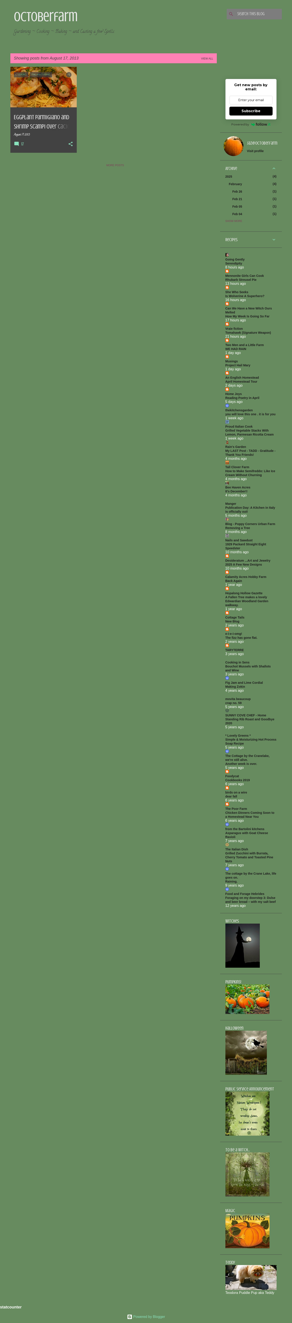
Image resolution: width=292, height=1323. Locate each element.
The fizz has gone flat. (241, 637)
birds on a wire (236, 792)
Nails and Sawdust (239, 540)
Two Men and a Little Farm (244, 345)
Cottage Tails (235, 617)
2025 (228, 176)
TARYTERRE (234, 650)
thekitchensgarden (239, 410)
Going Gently (235, 259)
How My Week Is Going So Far (247, 316)
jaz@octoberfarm (262, 143)
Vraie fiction (234, 328)
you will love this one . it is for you (250, 414)
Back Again (233, 581)
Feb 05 (237, 206)
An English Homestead (242, 377)
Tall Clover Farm (237, 467)
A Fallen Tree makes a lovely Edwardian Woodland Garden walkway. (246, 601)
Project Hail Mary (238, 365)
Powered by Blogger (146, 1317)
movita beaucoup (238, 699)
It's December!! (236, 491)
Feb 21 (237, 199)
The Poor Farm (236, 809)
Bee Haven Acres (238, 487)
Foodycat (232, 776)
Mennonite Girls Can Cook (244, 276)
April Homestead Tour (241, 381)
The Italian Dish (236, 849)
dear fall (231, 796)
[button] (70, 144)
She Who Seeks (236, 292)
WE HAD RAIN (235, 349)
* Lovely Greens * (238, 735)
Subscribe (250, 111)
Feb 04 (237, 214)
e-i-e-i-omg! (233, 633)
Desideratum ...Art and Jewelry (248, 560)
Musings (231, 361)
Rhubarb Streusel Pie (241, 279)
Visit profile (255, 151)
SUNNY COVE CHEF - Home (245, 715)
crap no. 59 (233, 703)
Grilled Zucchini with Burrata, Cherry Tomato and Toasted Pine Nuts (249, 857)
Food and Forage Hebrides (244, 894)
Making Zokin (235, 686)
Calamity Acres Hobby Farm (245, 577)
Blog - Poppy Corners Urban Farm (250, 524)
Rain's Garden (235, 447)
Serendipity (233, 263)
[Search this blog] (259, 14)
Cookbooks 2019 (237, 780)
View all (207, 58)
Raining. (231, 881)
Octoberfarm (46, 16)
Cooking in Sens (237, 662)
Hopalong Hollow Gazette (244, 593)
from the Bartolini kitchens (244, 829)
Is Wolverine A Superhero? (245, 296)
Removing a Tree (237, 528)
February (235, 184)
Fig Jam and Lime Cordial (244, 682)
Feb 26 (237, 191)
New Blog (232, 621)
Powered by (250, 124)
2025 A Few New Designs (243, 564)
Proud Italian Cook (239, 426)
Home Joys (233, 394)
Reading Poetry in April (242, 398)
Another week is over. (241, 764)
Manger (230, 503)
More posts (115, 165)
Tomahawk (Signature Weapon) (248, 332)
